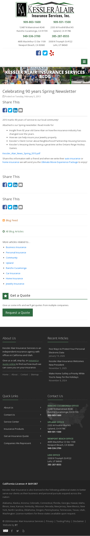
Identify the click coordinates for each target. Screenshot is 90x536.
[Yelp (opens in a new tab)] (51, 53)
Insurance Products (22, 428)
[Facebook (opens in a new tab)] (38, 53)
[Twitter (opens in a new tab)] (45, 53)
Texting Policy (63, 521)
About (14, 374)
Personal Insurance (16, 252)
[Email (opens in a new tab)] (20, 110)
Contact (24, 374)
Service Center (22, 421)
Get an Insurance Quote (22, 436)
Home (5, 374)
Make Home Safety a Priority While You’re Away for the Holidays (67, 377)
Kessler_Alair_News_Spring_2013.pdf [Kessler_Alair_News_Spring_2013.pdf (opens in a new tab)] (21, 153)
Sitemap (35, 374)
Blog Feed (10, 220)
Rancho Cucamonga (16, 268)
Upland (9, 262)
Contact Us (22, 414)
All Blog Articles (13, 231)
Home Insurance (14, 278)
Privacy (49, 521)
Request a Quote (17, 312)
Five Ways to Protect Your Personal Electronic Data (67, 352)
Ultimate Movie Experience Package (59, 162)
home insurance (11, 162)
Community (11, 257)
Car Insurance (13, 273)
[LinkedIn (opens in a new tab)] (15, 110)
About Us (22, 407)
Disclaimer (78, 521)
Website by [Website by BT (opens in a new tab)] (10, 524)
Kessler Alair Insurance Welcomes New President (67, 365)
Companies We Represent (22, 443)
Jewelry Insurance (15, 283)
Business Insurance (16, 247)
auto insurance (72, 158)
